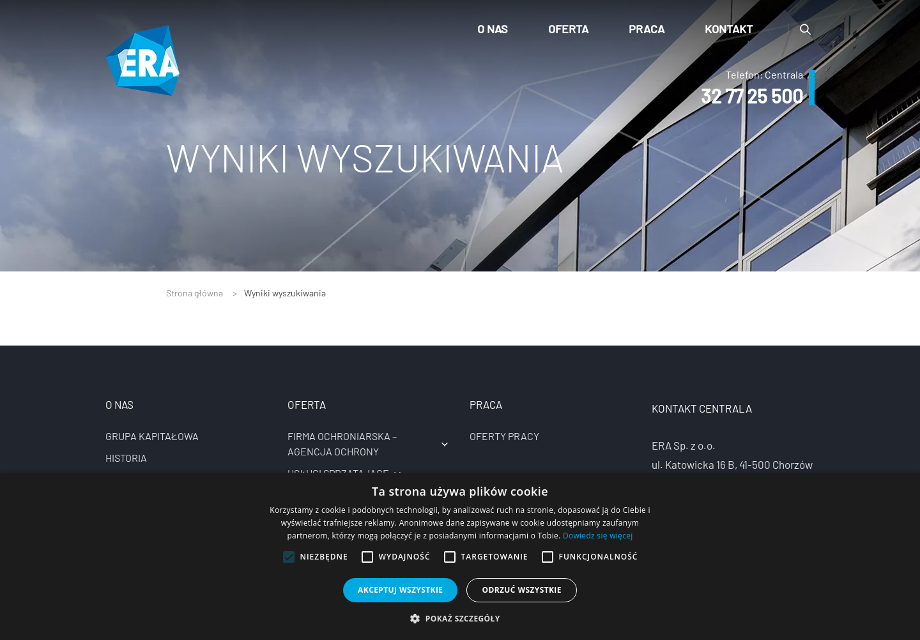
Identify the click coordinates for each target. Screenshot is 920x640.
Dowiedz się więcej (598, 535)
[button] (460, 618)
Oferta (568, 29)
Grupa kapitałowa (152, 436)
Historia (126, 458)
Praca (646, 29)
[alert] (460, 556)
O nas (492, 29)
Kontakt (729, 29)
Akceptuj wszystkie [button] (400, 589)
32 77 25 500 (752, 95)
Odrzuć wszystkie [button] (521, 589)
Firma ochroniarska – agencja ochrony (342, 443)
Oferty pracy (504, 436)
